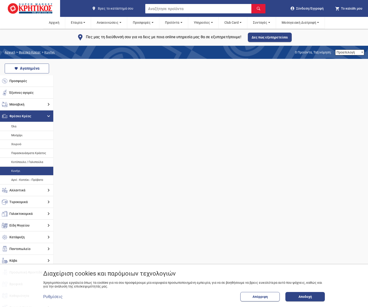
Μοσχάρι (17, 135)
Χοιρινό (16, 144)
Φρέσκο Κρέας (30, 52)
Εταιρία (76, 22)
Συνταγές (260, 22)
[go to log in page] (307, 8)
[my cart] (348, 8)
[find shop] (117, 8)
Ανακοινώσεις (108, 22)
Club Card (231, 22)
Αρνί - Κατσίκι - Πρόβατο (27, 180)
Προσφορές (142, 22)
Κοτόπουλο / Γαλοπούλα (27, 162)
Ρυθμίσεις (53, 297)
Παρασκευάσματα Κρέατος (28, 153)
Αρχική (54, 22)
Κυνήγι (49, 52)
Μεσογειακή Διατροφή (299, 22)
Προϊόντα (172, 22)
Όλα (13, 126)
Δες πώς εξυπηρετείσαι (270, 37)
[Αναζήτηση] (258, 8)
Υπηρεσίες (202, 22)
